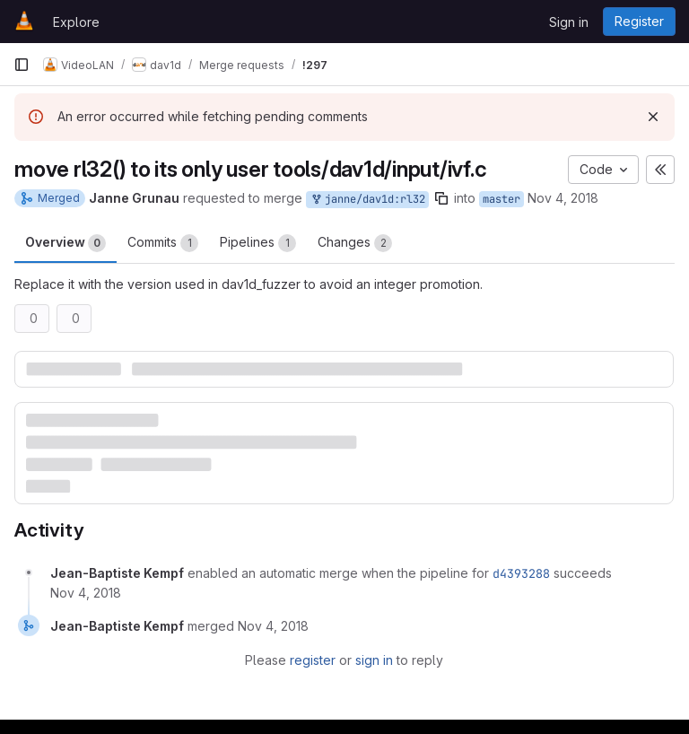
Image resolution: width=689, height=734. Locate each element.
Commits (162, 243)
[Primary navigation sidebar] (21, 64)
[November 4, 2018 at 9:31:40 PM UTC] (273, 626)
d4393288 (521, 573)
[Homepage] (24, 21)
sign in (374, 660)
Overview (65, 243)
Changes (355, 243)
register (313, 660)
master (501, 199)
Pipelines (258, 243)
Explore (76, 22)
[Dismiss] (653, 116)
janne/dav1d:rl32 (367, 199)
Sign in (569, 22)
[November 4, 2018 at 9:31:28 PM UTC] (85, 592)
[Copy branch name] (441, 198)
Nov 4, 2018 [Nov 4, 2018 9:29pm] (563, 197)
